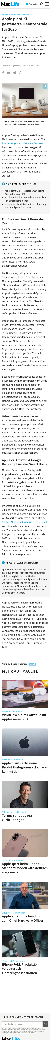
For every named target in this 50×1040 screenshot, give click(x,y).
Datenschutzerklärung (27, 1033)
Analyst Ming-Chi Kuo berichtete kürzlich (24, 522)
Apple (33, 664)
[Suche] (41, 4)
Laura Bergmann (12, 65)
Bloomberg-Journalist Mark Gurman (22, 143)
